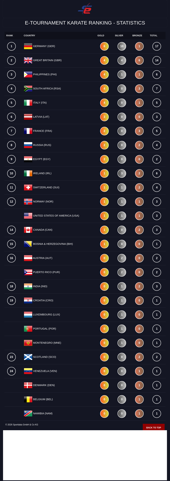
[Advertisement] (85, 455)
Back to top (153, 427)
